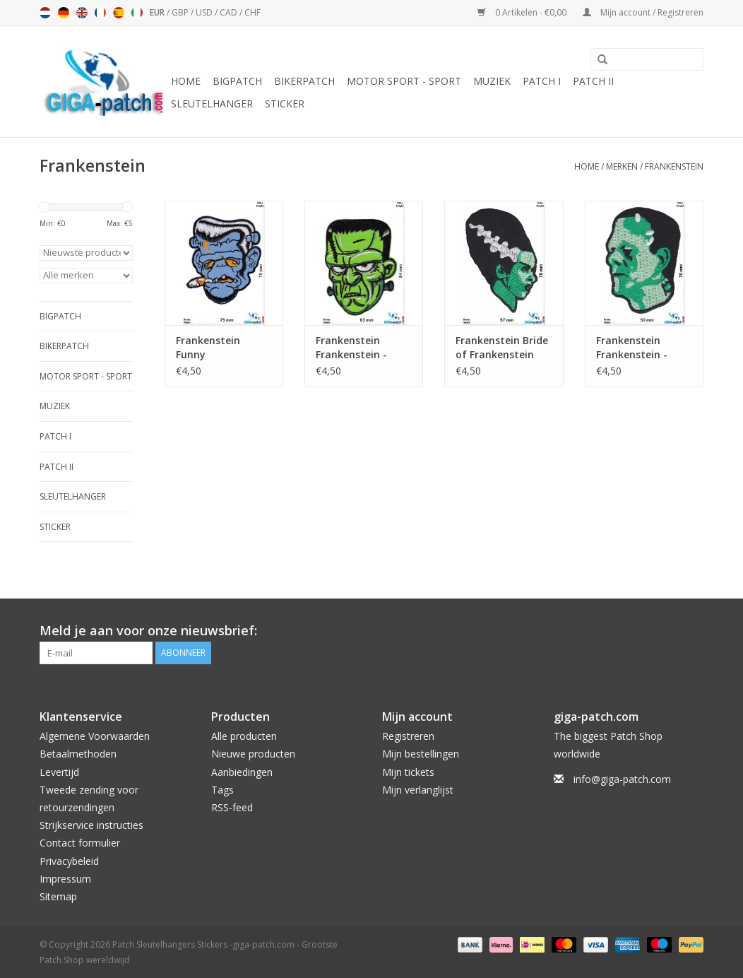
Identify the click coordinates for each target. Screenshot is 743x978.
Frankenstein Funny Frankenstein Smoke (208, 348)
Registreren (408, 736)
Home (186, 81)
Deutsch (63, 12)
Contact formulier (80, 842)
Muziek (492, 81)
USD (205, 12)
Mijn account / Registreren (643, 12)
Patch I (542, 81)
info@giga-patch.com (622, 779)
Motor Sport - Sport (404, 81)
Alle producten (244, 736)
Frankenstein (674, 166)
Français (100, 12)
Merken (622, 166)
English (82, 12)
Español (118, 12)
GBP (181, 12)
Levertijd (59, 772)
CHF (252, 12)
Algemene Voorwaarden (95, 736)
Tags (222, 789)
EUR (158, 12)
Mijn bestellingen (420, 753)
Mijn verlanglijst (417, 789)
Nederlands (45, 12)
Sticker (284, 103)
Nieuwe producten (253, 753)
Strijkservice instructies (91, 825)
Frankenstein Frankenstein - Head (351, 348)
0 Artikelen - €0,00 (523, 12)
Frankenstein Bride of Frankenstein (502, 347)
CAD (229, 12)
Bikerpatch (304, 81)
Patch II (593, 81)
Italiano (137, 12)
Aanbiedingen (242, 772)
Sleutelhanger (212, 103)
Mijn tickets (408, 772)
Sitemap (58, 896)
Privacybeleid (69, 861)
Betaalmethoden (78, 753)
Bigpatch (237, 81)
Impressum (65, 878)
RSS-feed (232, 807)
